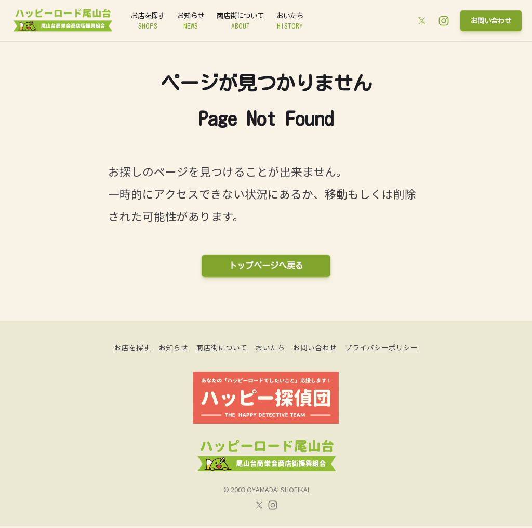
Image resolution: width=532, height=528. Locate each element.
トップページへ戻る (266, 266)
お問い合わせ (487, 20)
